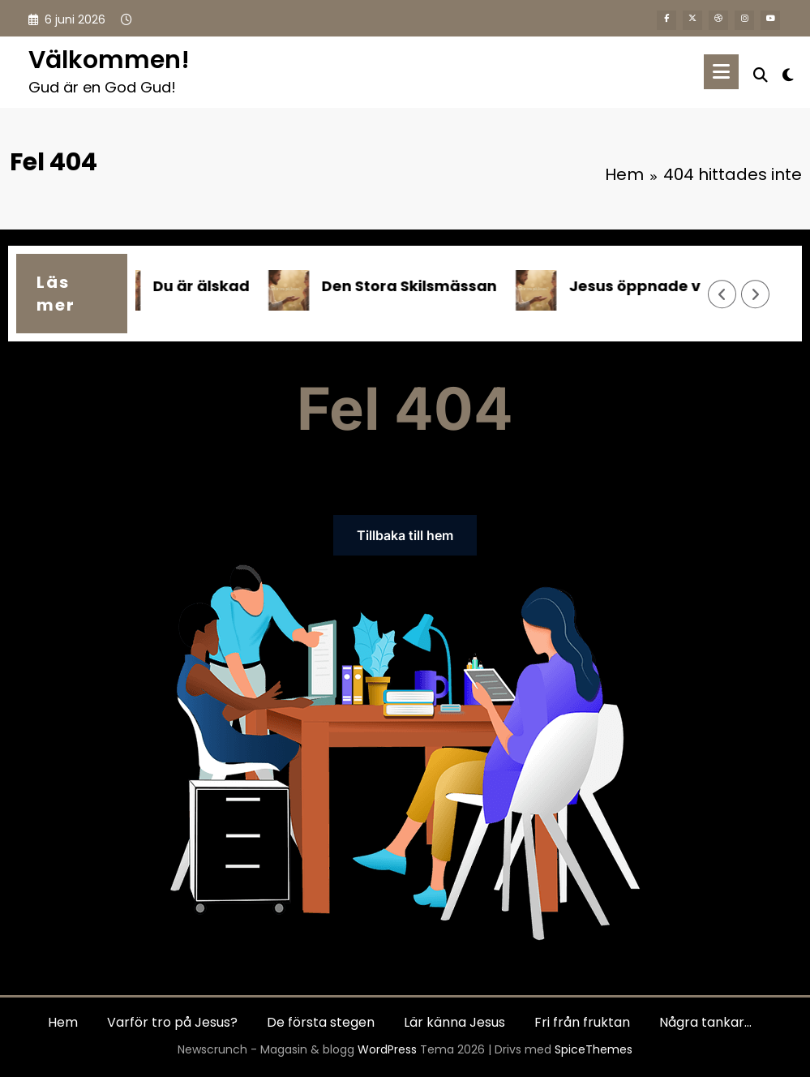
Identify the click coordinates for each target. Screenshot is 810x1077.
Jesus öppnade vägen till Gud (689, 286)
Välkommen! (109, 60)
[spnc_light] (788, 73)
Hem (63, 1022)
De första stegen (321, 1022)
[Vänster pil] (722, 294)
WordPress (387, 1049)
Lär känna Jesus (454, 1022)
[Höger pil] (755, 294)
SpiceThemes (593, 1049)
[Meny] (721, 71)
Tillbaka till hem (405, 535)
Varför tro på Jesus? (172, 1022)
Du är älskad (206, 286)
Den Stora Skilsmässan (414, 286)
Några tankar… (705, 1022)
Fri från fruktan (582, 1022)
